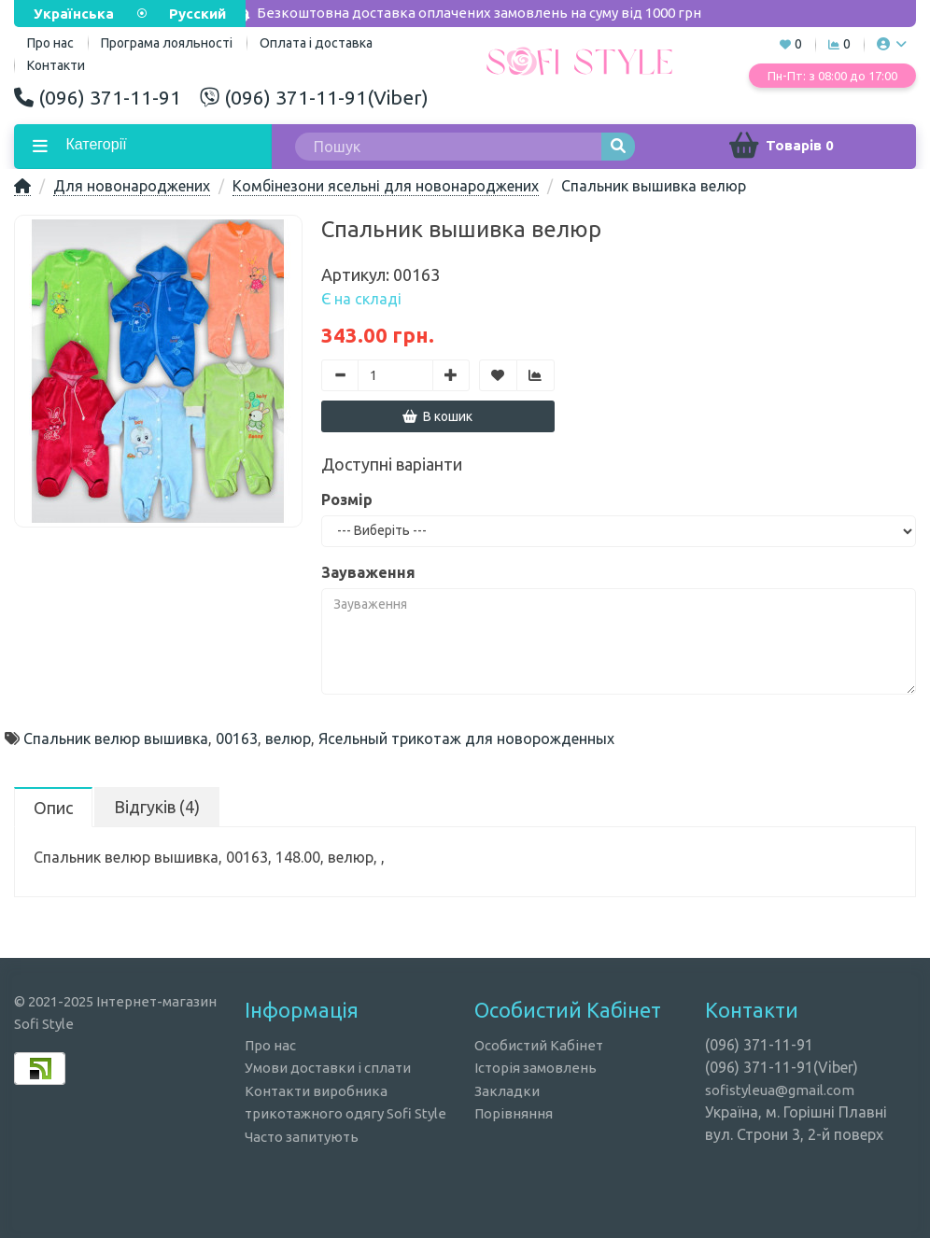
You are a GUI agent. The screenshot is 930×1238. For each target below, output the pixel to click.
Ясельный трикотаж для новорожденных (466, 738)
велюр (288, 738)
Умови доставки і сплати (328, 1068)
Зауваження (368, 572)
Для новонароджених (131, 185)
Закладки (507, 1091)
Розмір (347, 499)
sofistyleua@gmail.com (779, 1090)
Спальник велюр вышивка (115, 738)
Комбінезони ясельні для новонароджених (385, 185)
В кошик (437, 416)
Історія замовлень (535, 1068)
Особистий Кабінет (538, 1045)
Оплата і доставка (316, 42)
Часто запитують (302, 1137)
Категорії (94, 144)
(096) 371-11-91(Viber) (314, 97)
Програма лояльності (166, 42)
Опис (53, 807)
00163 (237, 738)
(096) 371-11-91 (97, 97)
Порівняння (513, 1113)
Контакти (56, 65)
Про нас (270, 1045)
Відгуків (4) (157, 806)
